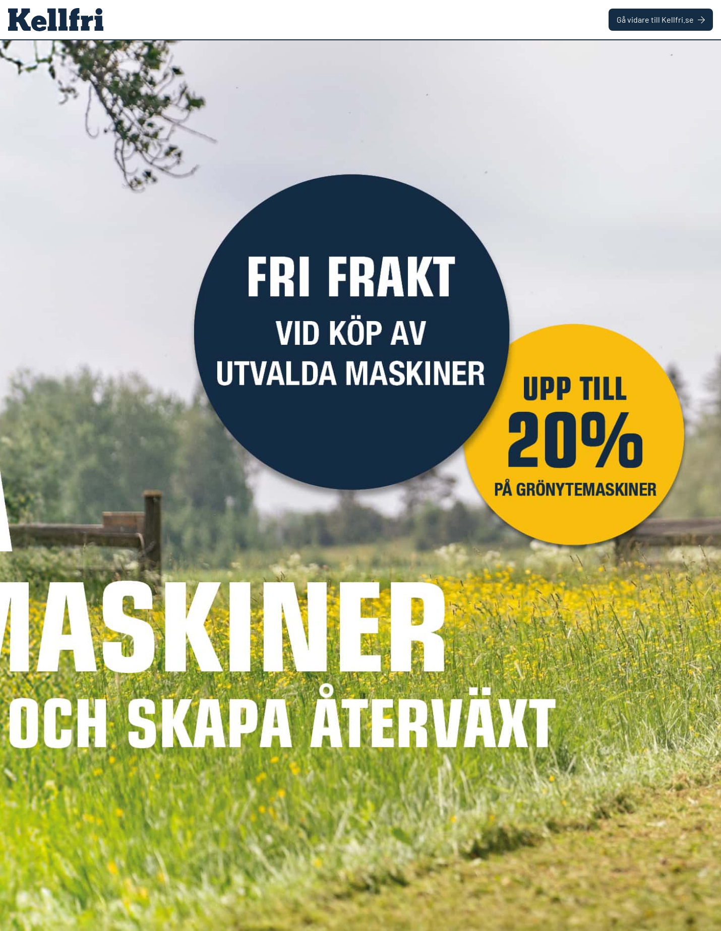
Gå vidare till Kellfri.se (661, 19)
